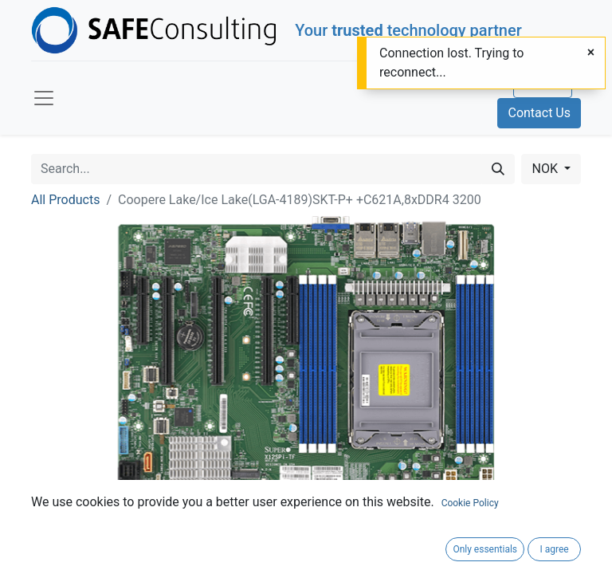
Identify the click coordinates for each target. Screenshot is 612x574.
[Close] (591, 52)
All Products (65, 199)
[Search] (498, 169)
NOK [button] (546, 168)
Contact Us (539, 112)
